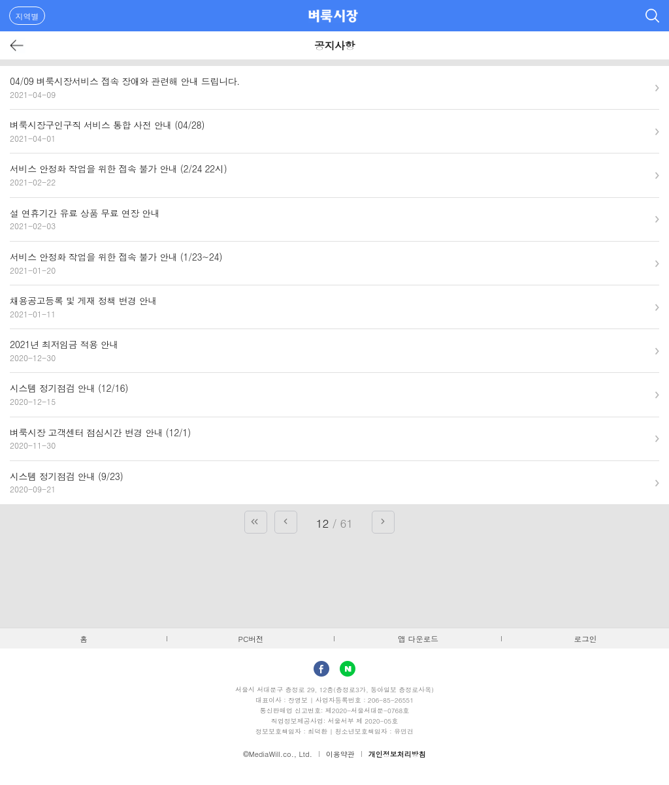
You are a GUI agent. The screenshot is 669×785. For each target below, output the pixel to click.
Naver (347, 669)
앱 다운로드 (418, 638)
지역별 (27, 16)
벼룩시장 (333, 15)
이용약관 (340, 754)
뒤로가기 (17, 45)
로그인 (585, 638)
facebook (321, 669)
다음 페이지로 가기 (383, 522)
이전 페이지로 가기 (286, 522)
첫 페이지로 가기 (256, 522)
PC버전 (251, 638)
